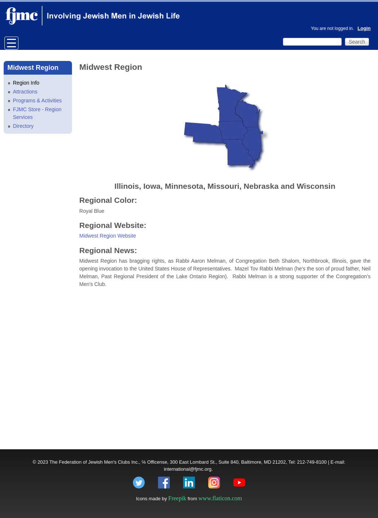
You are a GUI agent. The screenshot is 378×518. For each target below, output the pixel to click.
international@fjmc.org (188, 469)
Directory (23, 126)
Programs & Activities (37, 100)
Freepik (177, 498)
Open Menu (11, 43)
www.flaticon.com (220, 498)
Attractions (25, 92)
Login (364, 28)
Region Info (26, 83)
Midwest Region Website (107, 236)
